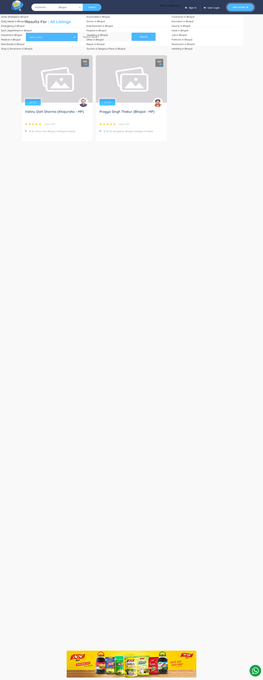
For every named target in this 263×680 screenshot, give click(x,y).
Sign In (190, 7)
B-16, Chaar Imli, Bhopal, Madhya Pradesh (50, 131)
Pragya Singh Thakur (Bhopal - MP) (127, 112)
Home (156, 7)
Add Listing (240, 7)
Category (171, 7)
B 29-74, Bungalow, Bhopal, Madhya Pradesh (126, 131)
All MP (33, 102)
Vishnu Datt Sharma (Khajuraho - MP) (54, 112)
